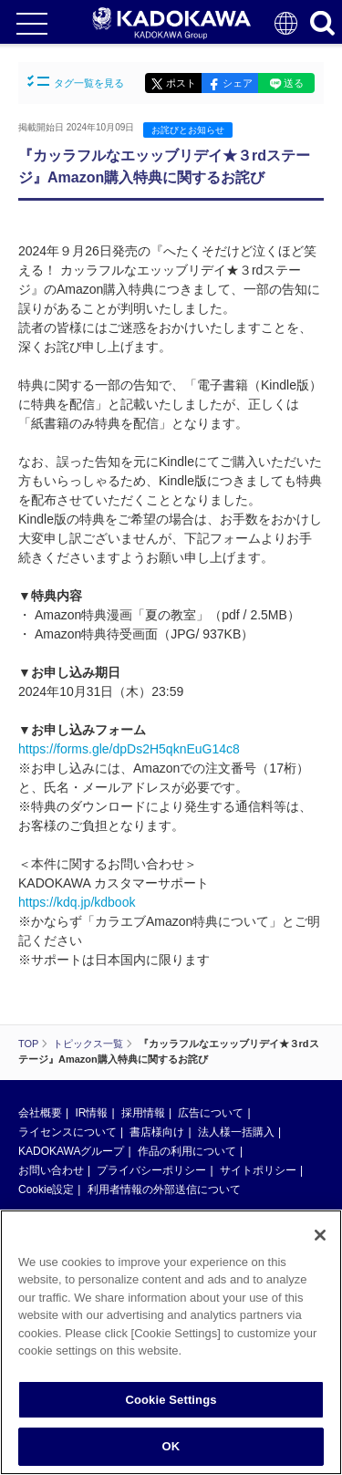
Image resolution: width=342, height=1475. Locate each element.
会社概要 (40, 1112)
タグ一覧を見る (75, 81)
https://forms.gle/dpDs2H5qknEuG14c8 (129, 749)
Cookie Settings (170, 1402)
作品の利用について (187, 1151)
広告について (211, 1112)
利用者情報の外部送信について (164, 1189)
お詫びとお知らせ (187, 130)
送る (294, 83)
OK (171, 1450)
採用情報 (143, 1112)
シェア (238, 83)
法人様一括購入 (236, 1132)
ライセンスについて (67, 1132)
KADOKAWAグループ (71, 1151)
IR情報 (91, 1112)
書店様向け (157, 1132)
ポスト (181, 83)
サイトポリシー (258, 1170)
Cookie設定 (46, 1189)
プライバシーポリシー (151, 1170)
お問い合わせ (51, 1170)
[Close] (320, 1238)
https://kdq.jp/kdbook (76, 902)
